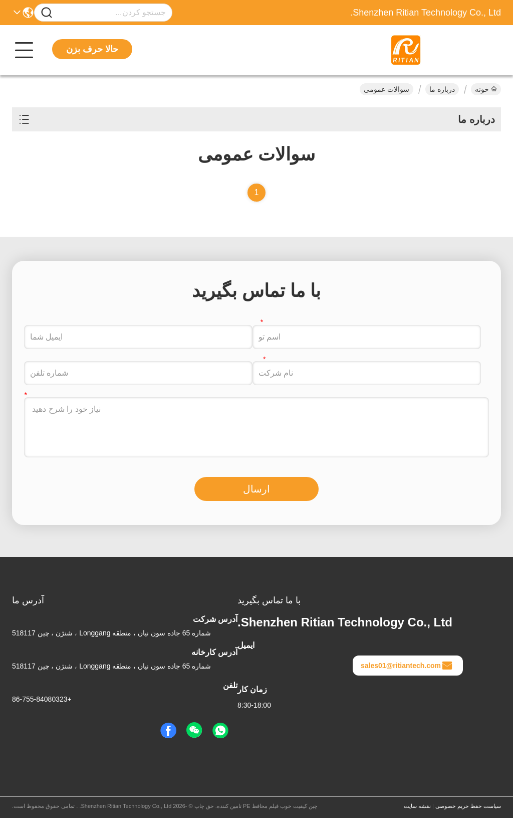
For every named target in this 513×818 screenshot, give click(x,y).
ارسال (256, 489)
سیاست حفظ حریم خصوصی (468, 806)
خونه (486, 89)
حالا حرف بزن (92, 49)
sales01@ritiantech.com (407, 665)
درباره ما (442, 89)
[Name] (47, 13)
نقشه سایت (417, 806)
